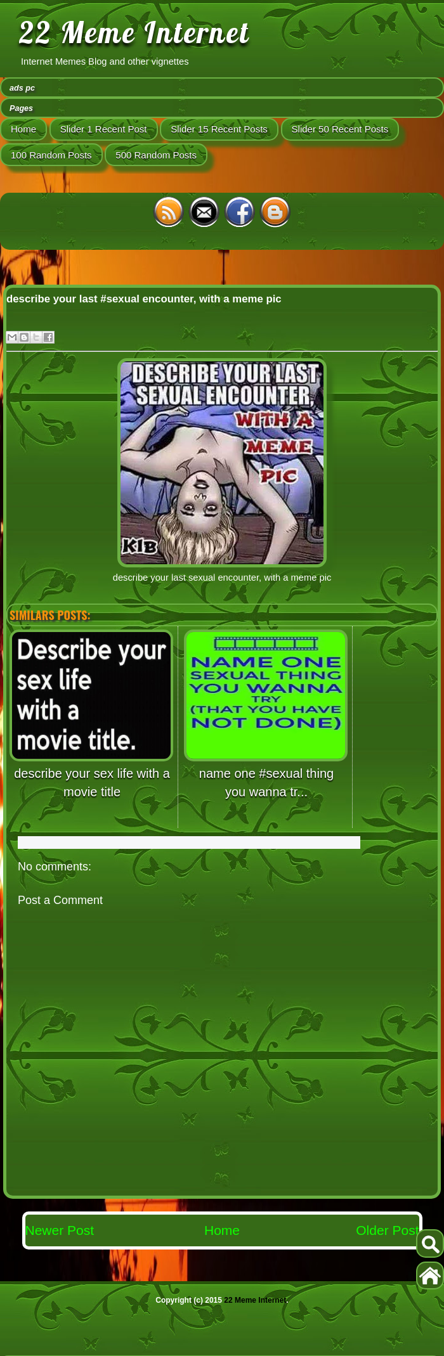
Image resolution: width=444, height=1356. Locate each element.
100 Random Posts (51, 155)
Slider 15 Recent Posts (219, 129)
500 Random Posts (156, 155)
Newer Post (60, 1230)
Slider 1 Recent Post (103, 129)
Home (23, 129)
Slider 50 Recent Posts (340, 129)
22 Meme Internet (134, 32)
